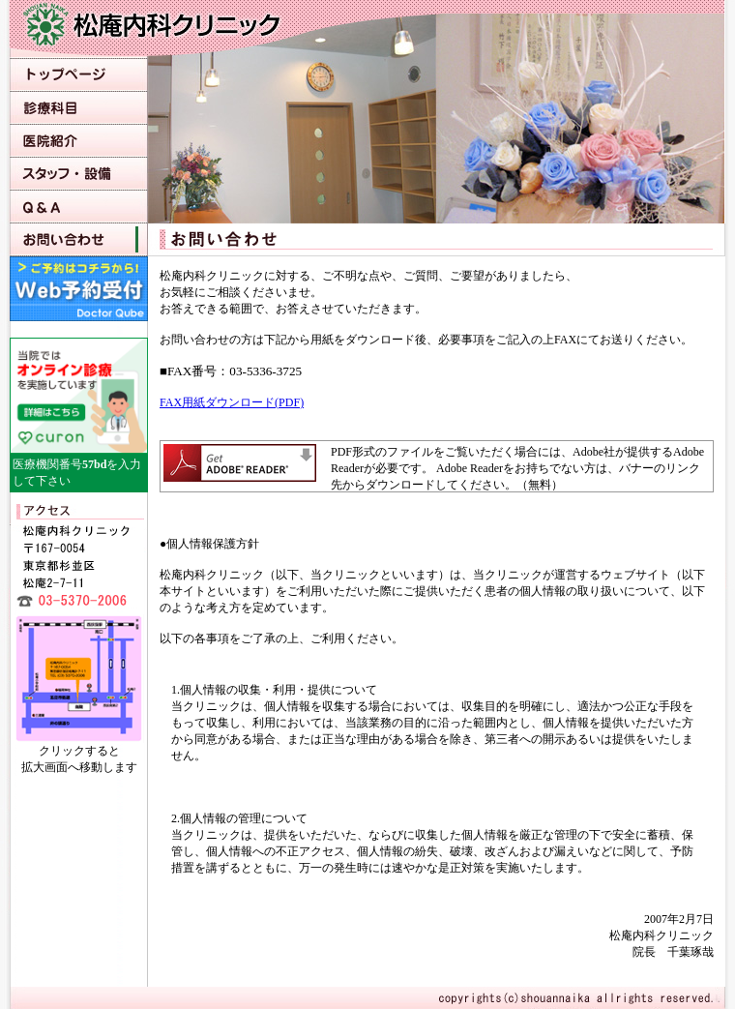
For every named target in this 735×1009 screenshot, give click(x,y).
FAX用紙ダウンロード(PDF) (232, 402)
